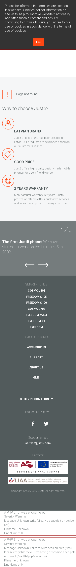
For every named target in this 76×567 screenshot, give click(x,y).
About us (36, 367)
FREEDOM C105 (36, 296)
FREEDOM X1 (36, 321)
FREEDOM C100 (36, 302)
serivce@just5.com (38, 443)
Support (36, 357)
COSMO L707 (36, 308)
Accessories (36, 347)
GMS (36, 377)
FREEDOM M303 (36, 315)
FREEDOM (36, 327)
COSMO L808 (36, 290)
